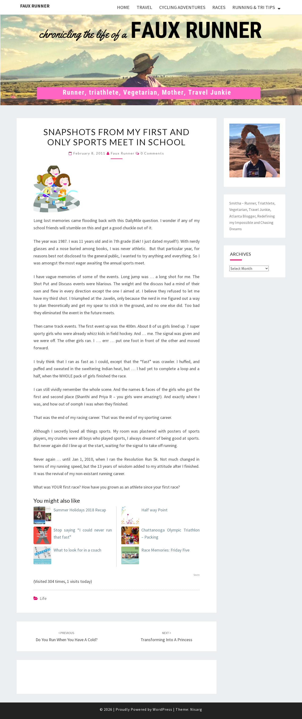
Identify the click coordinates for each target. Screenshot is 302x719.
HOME (123, 7)
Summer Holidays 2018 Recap (80, 510)
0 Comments (152, 153)
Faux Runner (35, 6)
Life (43, 598)
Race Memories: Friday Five (165, 550)
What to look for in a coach (77, 550)
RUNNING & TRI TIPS (253, 7)
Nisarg (196, 709)
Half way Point (154, 510)
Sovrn (196, 575)
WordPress (162, 709)
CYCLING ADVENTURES (182, 7)
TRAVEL (144, 7)
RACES (218, 7)
